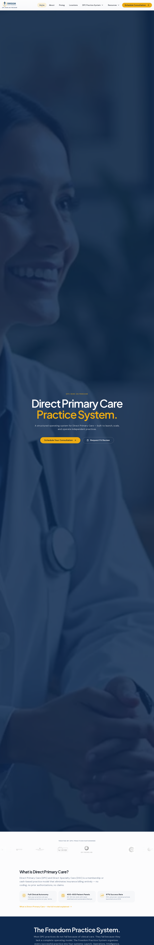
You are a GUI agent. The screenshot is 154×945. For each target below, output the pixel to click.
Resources (114, 5)
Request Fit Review (98, 440)
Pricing (62, 5)
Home (41, 5)
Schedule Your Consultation (60, 440)
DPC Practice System (92, 5)
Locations (73, 5)
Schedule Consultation (137, 5)
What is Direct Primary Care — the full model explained (46, 906)
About (51, 5)
